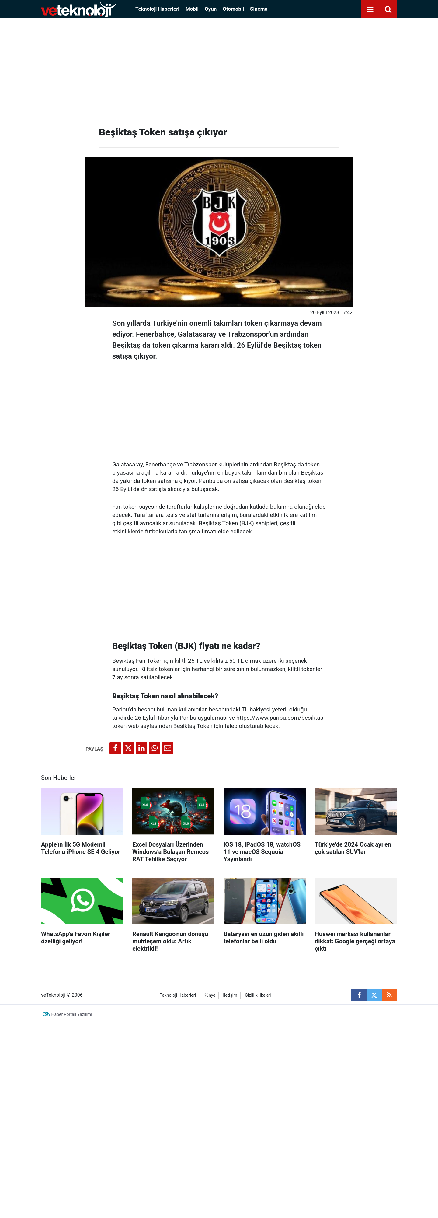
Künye (209, 995)
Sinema (259, 9)
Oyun (211, 9)
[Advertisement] (219, 70)
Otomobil (233, 9)
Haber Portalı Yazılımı (71, 1014)
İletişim (230, 995)
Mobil (192, 9)
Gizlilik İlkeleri (258, 995)
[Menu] (370, 9)
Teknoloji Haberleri (157, 9)
